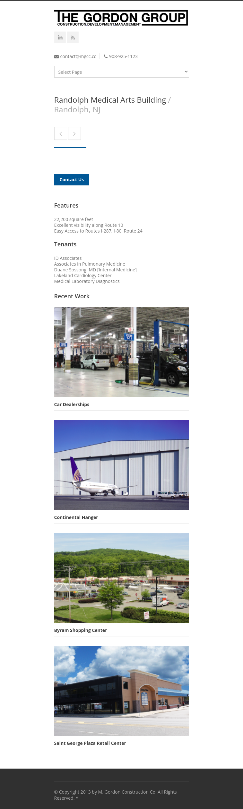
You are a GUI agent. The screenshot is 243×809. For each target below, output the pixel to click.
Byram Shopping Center (80, 630)
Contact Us (72, 179)
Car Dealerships (72, 404)
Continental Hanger (76, 517)
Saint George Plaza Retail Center (90, 743)
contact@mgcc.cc (78, 56)
